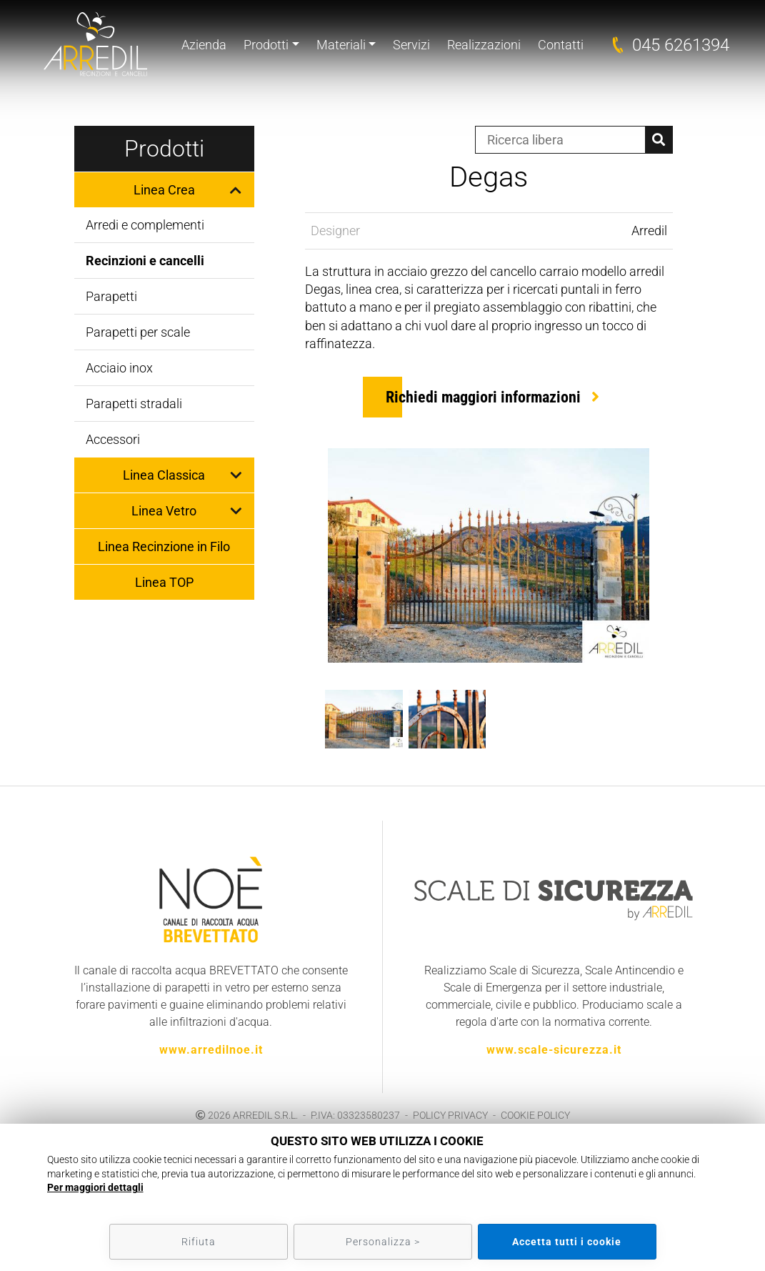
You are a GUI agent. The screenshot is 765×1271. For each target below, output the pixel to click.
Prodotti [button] (266, 44)
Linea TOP (164, 582)
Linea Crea (164, 189)
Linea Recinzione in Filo (164, 546)
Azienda (203, 44)
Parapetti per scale (138, 332)
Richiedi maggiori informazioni (483, 397)
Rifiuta (198, 1241)
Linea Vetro (163, 510)
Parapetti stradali (134, 403)
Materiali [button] (341, 44)
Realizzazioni (484, 44)
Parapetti (111, 296)
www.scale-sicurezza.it (553, 1050)
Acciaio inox (119, 367)
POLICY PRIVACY (450, 1115)
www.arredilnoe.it (211, 1050)
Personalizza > (383, 1241)
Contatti (561, 44)
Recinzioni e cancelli (145, 260)
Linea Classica (164, 475)
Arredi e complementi (145, 224)
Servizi (411, 44)
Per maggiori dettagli (95, 1187)
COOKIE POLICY (535, 1115)
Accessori (113, 439)
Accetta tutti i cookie (566, 1241)
